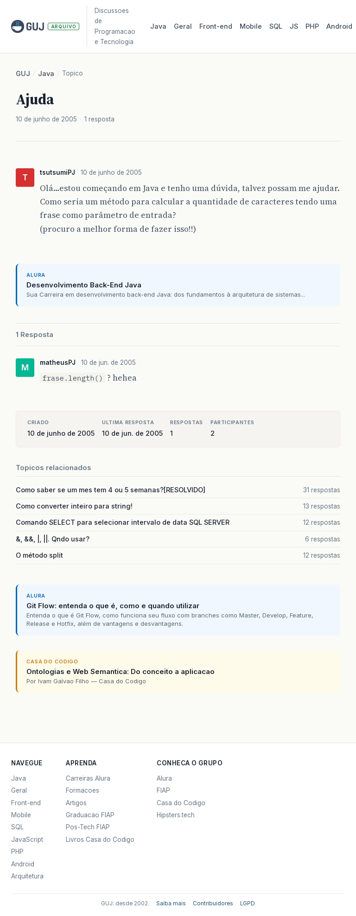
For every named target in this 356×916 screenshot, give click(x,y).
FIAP (163, 790)
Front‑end (215, 26)
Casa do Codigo (181, 803)
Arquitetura (27, 876)
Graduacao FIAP (90, 815)
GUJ (23, 74)
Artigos (76, 803)
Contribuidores (213, 903)
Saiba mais (171, 903)
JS (294, 26)
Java (158, 26)
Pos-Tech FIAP (88, 827)
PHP (312, 26)
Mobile (251, 26)
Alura (164, 778)
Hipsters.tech (176, 815)
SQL (275, 26)
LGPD (247, 903)
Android (339, 26)
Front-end (26, 803)
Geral (183, 26)
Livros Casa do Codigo (100, 839)
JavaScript (27, 839)
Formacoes (82, 790)
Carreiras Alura (88, 778)
